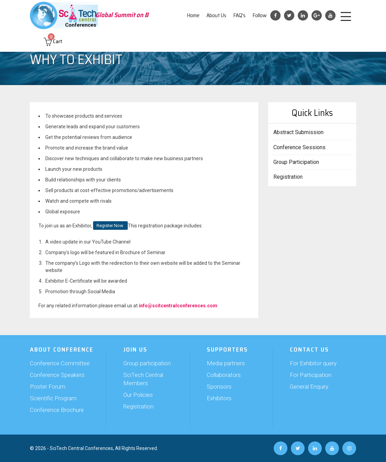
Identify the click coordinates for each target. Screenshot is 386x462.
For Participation (310, 374)
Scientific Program (53, 398)
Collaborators (224, 374)
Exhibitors (219, 398)
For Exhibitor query (313, 363)
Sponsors (219, 386)
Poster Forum (47, 386)
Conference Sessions (299, 147)
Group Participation (296, 162)
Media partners (226, 363)
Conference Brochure (57, 409)
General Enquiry (309, 386)
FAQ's (239, 15)
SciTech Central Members (143, 379)
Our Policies (138, 394)
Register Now (110, 225)
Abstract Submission (298, 132)
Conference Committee (60, 363)
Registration (288, 177)
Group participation (147, 363)
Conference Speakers (57, 374)
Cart (53, 41)
